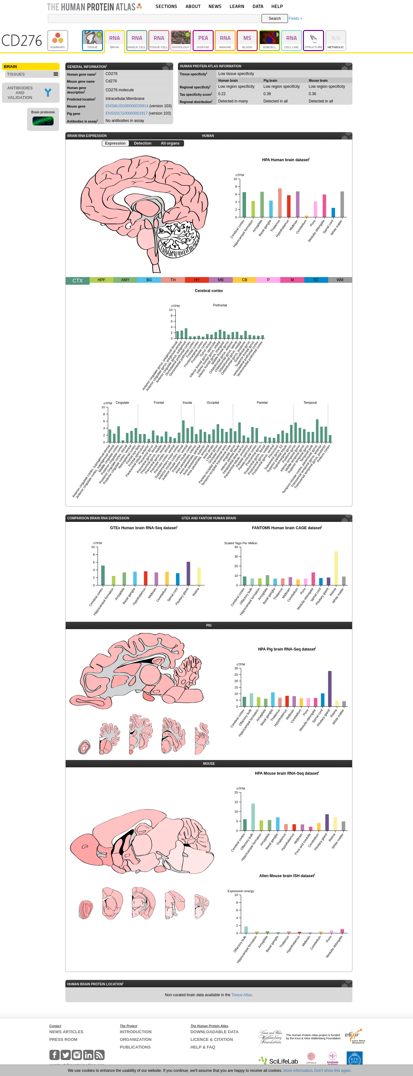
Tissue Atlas (242, 995)
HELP (277, 6)
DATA (258, 6)
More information (298, 1070)
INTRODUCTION (136, 1031)
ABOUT (193, 6)
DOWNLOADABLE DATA (214, 1031)
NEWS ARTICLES (66, 1031)
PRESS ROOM (63, 1039)
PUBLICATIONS (135, 1047)
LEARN (237, 6)
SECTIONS (166, 6)
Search (275, 18)
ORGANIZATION (135, 1039)
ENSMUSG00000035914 (127, 106)
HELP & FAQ (202, 1047)
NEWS (215, 6)
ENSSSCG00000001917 (127, 113)
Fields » (295, 18)
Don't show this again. (332, 1070)
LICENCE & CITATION (211, 1039)
